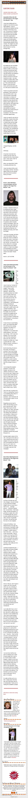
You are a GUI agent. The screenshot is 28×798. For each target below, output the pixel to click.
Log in (16, 796)
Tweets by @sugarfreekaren (10, 720)
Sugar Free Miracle (8, 795)
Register (12, 796)
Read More (14, 715)
